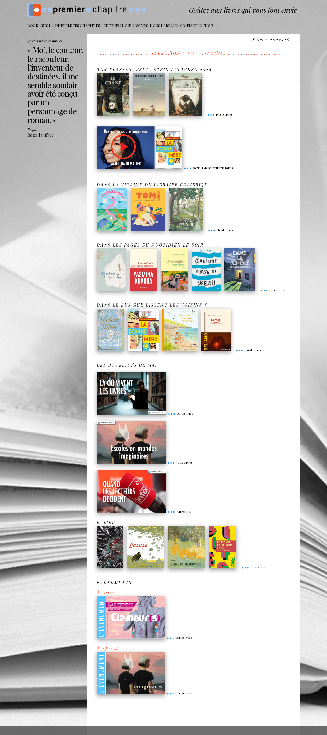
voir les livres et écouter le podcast (209, 167)
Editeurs (112, 25)
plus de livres (219, 114)
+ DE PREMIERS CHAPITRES (76, 25)
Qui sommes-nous (142, 25)
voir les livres (180, 413)
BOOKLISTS (37, 25)
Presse (170, 25)
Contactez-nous (197, 25)
